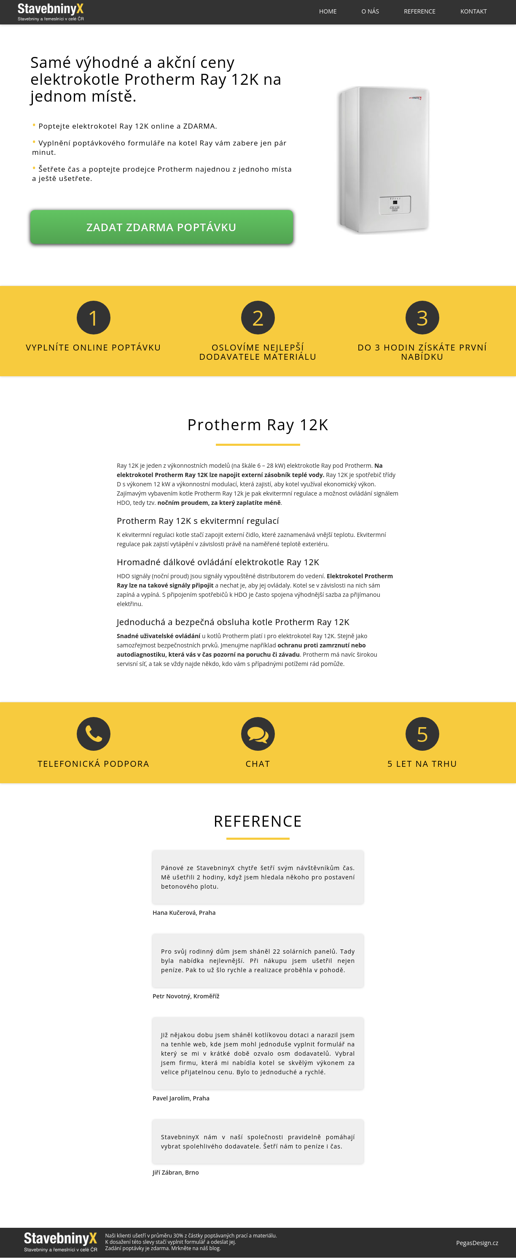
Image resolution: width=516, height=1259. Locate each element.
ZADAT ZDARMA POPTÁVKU (161, 228)
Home (328, 11)
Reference (419, 11)
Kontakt (473, 11)
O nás (370, 11)
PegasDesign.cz (477, 1244)
